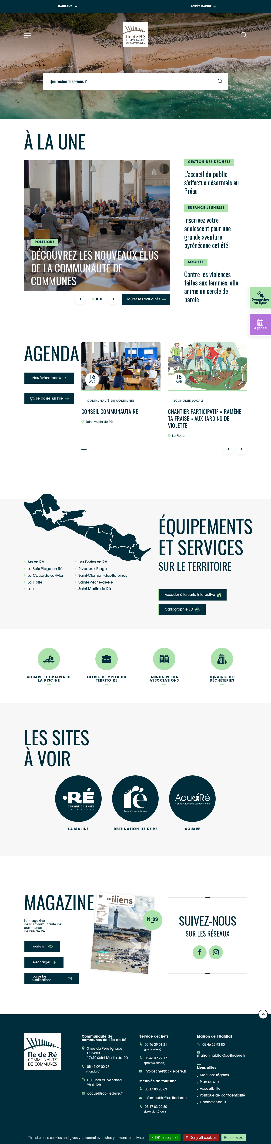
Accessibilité (210, 1089)
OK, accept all (164, 1138)
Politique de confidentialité (222, 1095)
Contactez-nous (213, 1102)
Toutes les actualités (146, 299)
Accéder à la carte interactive (193, 595)
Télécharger (44, 962)
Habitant (67, 6)
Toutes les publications (51, 978)
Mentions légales (214, 1075)
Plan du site (209, 1082)
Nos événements (49, 378)
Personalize (233, 1138)
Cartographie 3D (182, 609)
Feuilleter (42, 946)
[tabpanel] (97, 225)
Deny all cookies (201, 1138)
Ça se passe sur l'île (49, 399)
